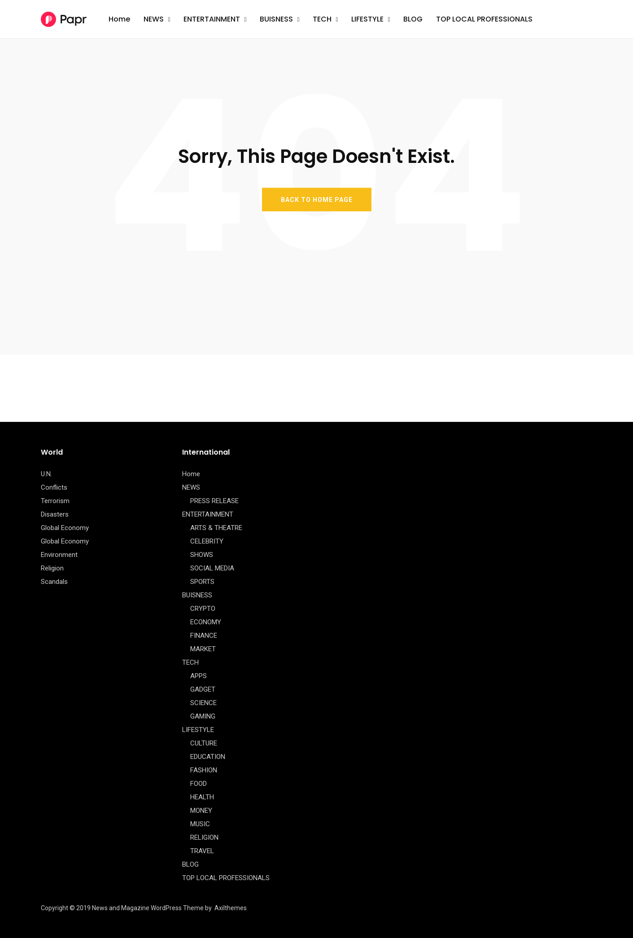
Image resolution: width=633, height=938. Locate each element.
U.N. (46, 474)
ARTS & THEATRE (216, 528)
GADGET (202, 689)
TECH (322, 19)
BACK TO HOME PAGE (317, 199)
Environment (59, 555)
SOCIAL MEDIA (212, 568)
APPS (198, 676)
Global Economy (65, 528)
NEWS (154, 19)
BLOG (413, 19)
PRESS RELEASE (214, 501)
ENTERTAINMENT (211, 19)
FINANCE (203, 635)
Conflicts (54, 487)
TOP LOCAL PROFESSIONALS (484, 19)
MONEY (201, 811)
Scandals (54, 582)
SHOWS (201, 555)
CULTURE (203, 743)
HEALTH (202, 797)
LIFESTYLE (367, 19)
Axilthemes (230, 908)
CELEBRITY (206, 541)
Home (119, 19)
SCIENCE (203, 703)
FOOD (198, 784)
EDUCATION (207, 757)
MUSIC (200, 824)
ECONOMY (205, 622)
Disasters (55, 514)
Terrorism (55, 501)
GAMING (202, 716)
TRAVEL (202, 851)
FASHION (203, 770)
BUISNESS (276, 19)
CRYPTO (202, 609)
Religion (52, 568)
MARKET (203, 649)
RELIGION (204, 837)
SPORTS (202, 582)
